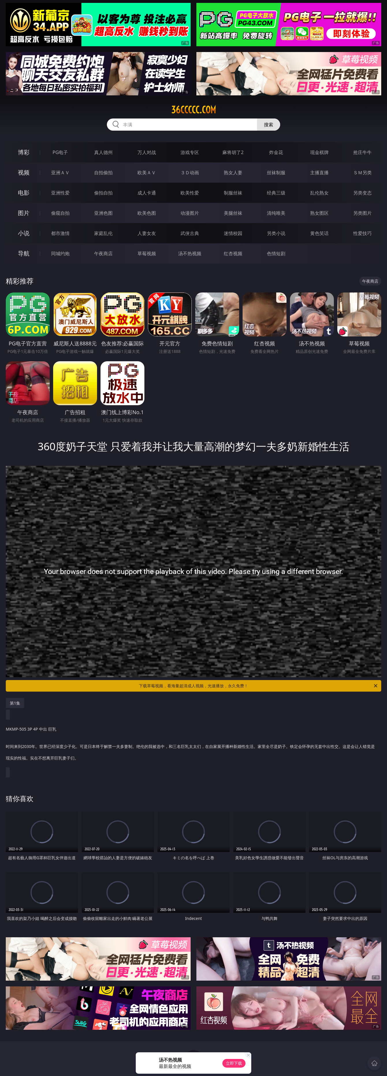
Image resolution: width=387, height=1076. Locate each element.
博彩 (23, 152)
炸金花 (276, 152)
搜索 (268, 124)
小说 (23, 233)
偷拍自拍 (103, 193)
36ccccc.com (193, 110)
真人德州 (103, 152)
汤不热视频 (189, 253)
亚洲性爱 (60, 193)
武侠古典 (190, 233)
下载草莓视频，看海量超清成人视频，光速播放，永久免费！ (258, 685)
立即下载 (234, 1063)
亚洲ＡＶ (60, 172)
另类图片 (362, 213)
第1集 (15, 703)
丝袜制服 (276, 172)
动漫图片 (190, 213)
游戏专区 (190, 152)
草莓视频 (146, 253)
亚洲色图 (103, 213)
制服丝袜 (233, 193)
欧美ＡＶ (146, 172)
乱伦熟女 (319, 193)
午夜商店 (103, 253)
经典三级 (276, 193)
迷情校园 (233, 233)
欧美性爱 (190, 193)
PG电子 (60, 152)
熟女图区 (319, 213)
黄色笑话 (319, 233)
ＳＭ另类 (362, 172)
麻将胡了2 (232, 152)
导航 (23, 253)
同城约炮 (60, 253)
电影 (23, 193)
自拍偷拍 (103, 172)
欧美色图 (146, 213)
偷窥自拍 (60, 213)
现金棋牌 (319, 152)
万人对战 (146, 152)
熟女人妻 (233, 172)
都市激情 (60, 233)
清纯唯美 (276, 213)
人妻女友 (146, 233)
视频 (23, 172)
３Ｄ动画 (190, 172)
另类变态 (362, 193)
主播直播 (319, 172)
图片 (23, 213)
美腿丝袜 (233, 213)
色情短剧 (276, 253)
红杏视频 (233, 253)
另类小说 (276, 233)
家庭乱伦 (103, 233)
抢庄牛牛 (362, 152)
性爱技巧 (362, 233)
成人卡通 (146, 193)
